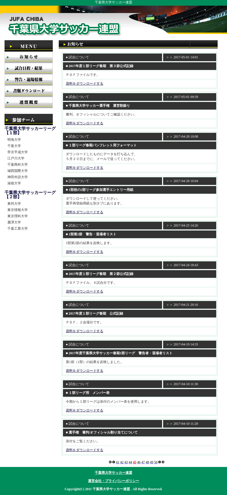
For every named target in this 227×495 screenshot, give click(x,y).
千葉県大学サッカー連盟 (113, 473)
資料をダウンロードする (84, 84)
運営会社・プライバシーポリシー (113, 481)
